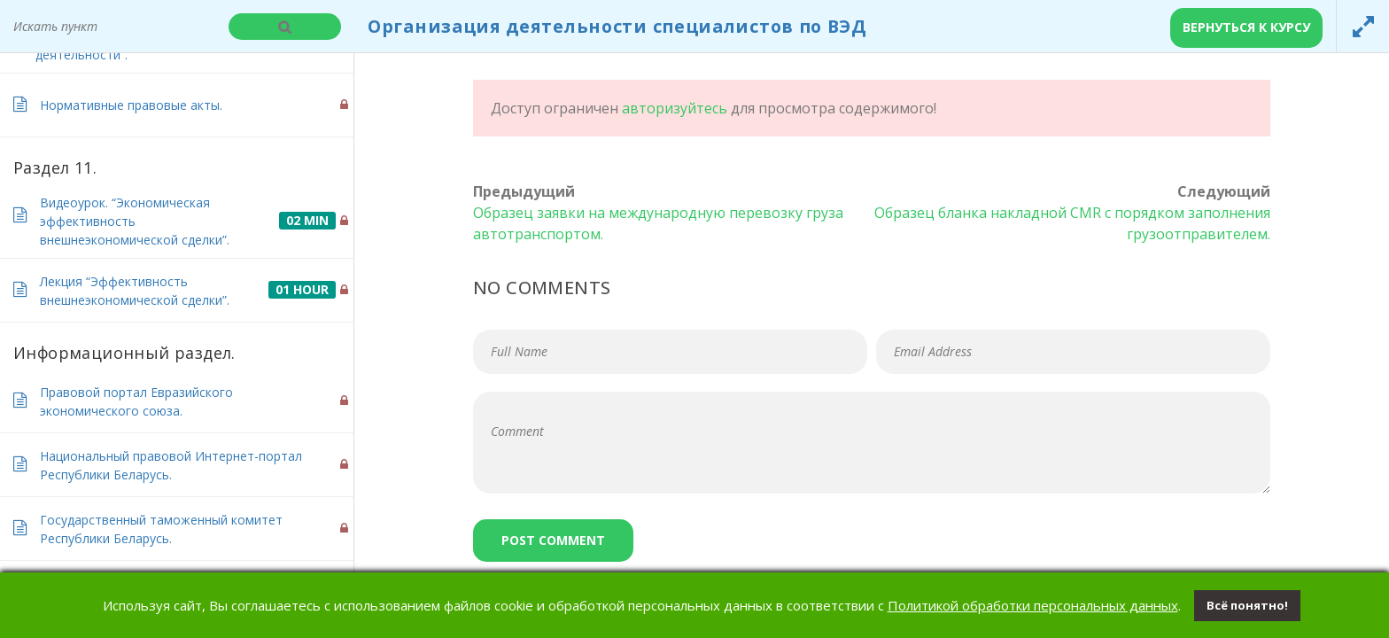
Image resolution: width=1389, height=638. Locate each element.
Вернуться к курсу (1246, 27)
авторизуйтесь (674, 108)
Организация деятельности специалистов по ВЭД (617, 26)
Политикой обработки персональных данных (1033, 605)
